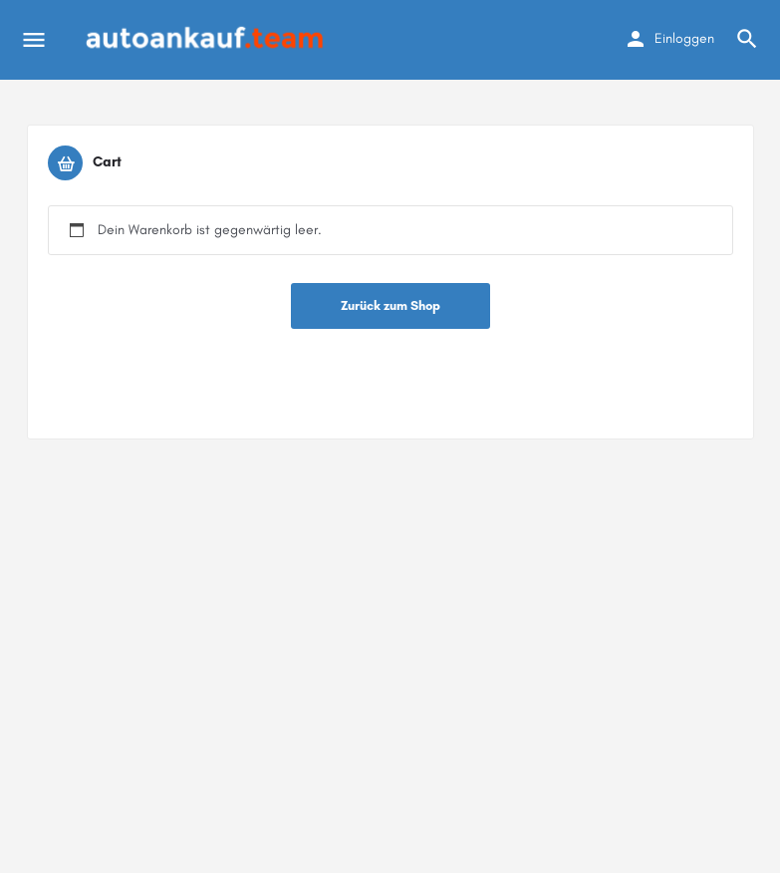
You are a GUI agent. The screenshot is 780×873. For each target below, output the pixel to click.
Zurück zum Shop (390, 305)
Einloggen (684, 38)
